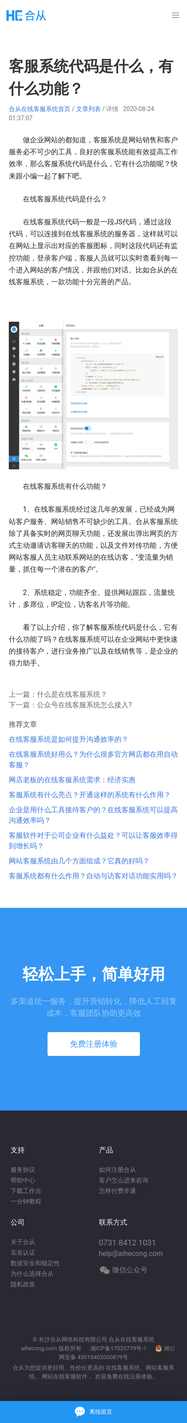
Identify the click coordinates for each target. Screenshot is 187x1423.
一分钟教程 (26, 1201)
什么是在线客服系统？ (72, 694)
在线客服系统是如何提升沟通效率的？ (68, 739)
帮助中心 (23, 1180)
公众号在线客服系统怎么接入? (84, 705)
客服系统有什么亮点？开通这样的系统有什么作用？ (90, 795)
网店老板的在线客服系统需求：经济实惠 (72, 780)
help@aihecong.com (131, 1253)
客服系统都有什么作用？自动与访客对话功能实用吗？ (93, 876)
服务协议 (23, 1169)
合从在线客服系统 (131, 1339)
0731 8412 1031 (127, 1242)
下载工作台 (26, 1190)
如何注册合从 (117, 1169)
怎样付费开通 (117, 1190)
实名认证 (23, 1252)
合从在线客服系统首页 (39, 108)
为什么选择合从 (32, 1273)
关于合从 (23, 1241)
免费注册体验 (93, 1043)
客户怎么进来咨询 (123, 1180)
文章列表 (88, 108)
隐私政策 (23, 1284)
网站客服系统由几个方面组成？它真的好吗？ (79, 861)
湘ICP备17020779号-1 (118, 1348)
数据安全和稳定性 (35, 1263)
